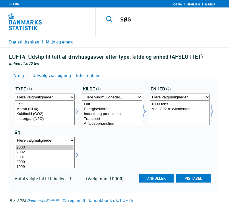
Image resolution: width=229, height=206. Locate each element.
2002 (44, 152)
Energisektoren (112, 109)
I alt (44, 104)
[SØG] (171, 19)
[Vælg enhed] (180, 113)
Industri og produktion (112, 114)
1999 (44, 167)
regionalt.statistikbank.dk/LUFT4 (100, 200)
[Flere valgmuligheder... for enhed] (180, 97)
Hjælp (210, 4)
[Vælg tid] (45, 156)
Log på (177, 4)
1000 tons (180, 104)
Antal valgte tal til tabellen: (41, 178)
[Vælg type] (45, 113)
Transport (112, 118)
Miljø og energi (60, 41)
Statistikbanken (24, 41)
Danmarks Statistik (43, 200)
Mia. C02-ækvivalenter (180, 109)
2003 (44, 147)
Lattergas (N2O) (44, 118)
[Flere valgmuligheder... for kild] (112, 97)
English (193, 4)
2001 (44, 157)
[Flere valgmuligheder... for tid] (45, 140)
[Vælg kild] (112, 113)
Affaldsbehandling (112, 123)
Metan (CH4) (44, 109)
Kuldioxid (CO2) (44, 114)
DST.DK (14, 4)
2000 (44, 162)
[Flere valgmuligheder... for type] (45, 97)
